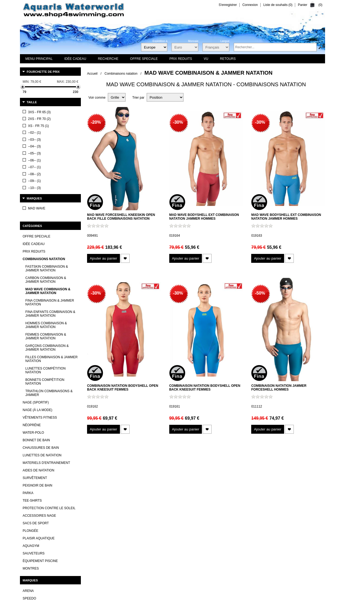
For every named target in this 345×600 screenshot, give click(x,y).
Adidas (29, 508)
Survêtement (35, 380)
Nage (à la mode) (37, 312)
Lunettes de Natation (42, 357)
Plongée (30, 433)
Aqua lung (32, 523)
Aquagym (31, 448)
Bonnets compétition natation (44, 284)
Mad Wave (31, 538)
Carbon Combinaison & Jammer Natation (45, 182)
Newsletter (193, 568)
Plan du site (216, 568)
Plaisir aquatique (38, 440)
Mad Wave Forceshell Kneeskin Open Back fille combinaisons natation (121, 216)
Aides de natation (38, 372)
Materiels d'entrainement (46, 365)
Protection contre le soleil (49, 410)
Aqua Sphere (34, 516)
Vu (176, 568)
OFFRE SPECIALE (36, 138)
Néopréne (32, 327)
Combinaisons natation (121, 73)
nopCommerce (88, 591)
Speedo (29, 501)
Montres (31, 471)
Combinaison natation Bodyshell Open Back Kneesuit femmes (122, 387)
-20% (96, 122)
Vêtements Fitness (40, 320)
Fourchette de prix (43, 71)
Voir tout (28, 548)
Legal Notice (244, 591)
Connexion (250, 5)
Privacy (261, 591)
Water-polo (33, 335)
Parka (28, 395)
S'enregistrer (228, 5)
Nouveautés (158, 568)
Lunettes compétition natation (45, 272)
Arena (28, 493)
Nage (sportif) (36, 304)
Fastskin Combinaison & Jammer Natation (46, 170)
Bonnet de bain (36, 342)
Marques (34, 111)
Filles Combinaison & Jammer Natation (51, 261)
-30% (178, 122)
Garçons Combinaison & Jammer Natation (47, 250)
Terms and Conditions (199, 591)
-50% (260, 293)
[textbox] (275, 47)
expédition (204, 580)
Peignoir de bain (37, 387)
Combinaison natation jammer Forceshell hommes (278, 387)
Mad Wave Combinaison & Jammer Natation (47, 193)
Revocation (225, 591)
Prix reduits (34, 154)
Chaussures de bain (41, 350)
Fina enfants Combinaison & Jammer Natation (50, 216)
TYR (26, 531)
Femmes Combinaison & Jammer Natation (45, 238)
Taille (32, 102)
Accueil (92, 73)
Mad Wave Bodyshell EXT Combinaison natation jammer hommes (204, 216)
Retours (274, 591)
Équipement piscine (40, 463)
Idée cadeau (33, 146)
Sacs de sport (36, 425)
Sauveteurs (33, 455)
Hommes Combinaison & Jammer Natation (46, 227)
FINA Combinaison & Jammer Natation (49, 204)
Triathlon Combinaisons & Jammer (49, 295)
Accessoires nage (39, 418)
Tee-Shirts (32, 403)
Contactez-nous (131, 568)
